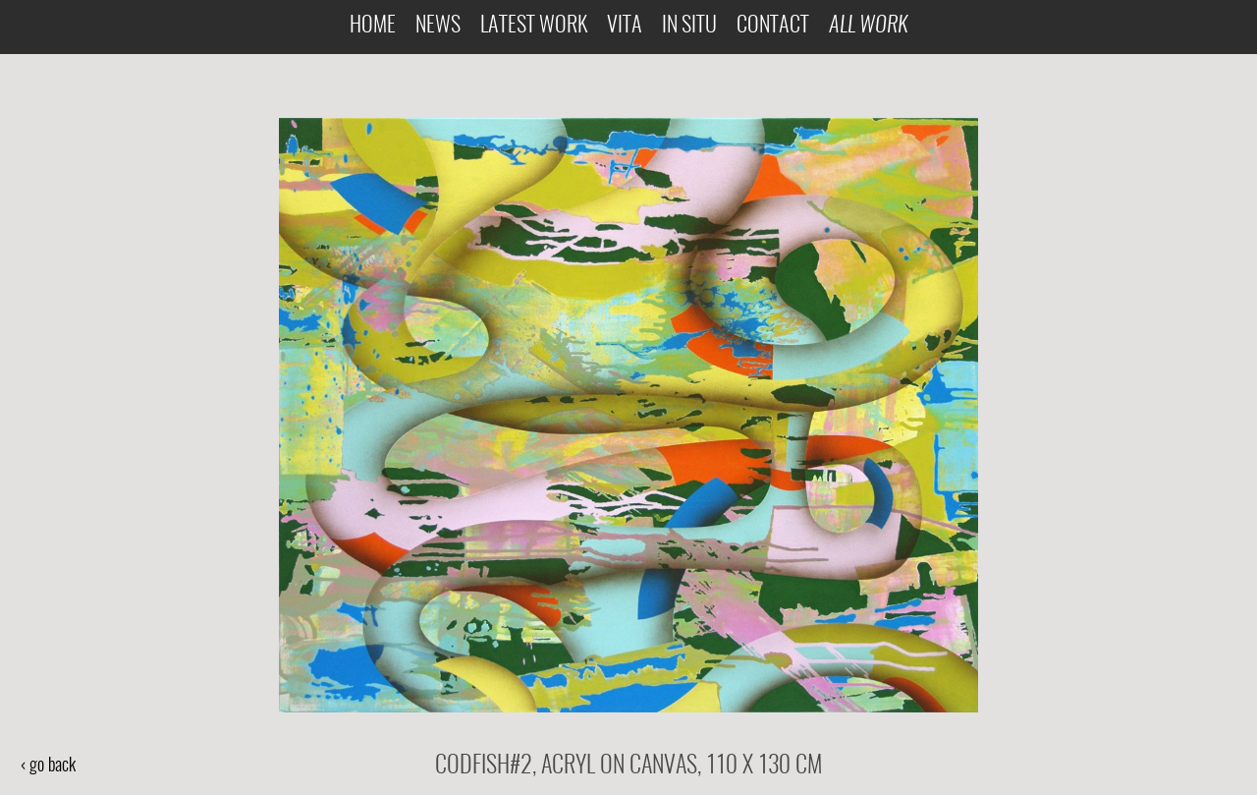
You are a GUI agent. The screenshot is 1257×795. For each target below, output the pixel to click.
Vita (624, 26)
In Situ (689, 26)
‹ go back (48, 766)
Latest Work (533, 26)
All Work (868, 26)
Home (373, 26)
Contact (773, 26)
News (438, 26)
